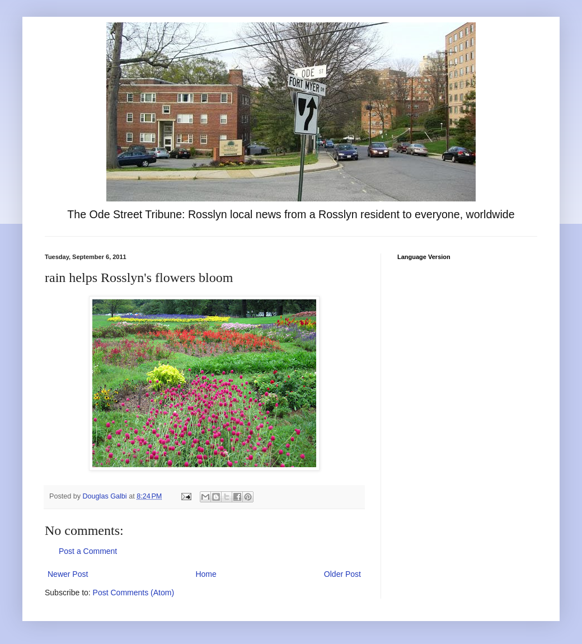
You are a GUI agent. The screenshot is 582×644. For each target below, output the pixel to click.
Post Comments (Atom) (133, 592)
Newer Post (68, 574)
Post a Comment (88, 551)
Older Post (342, 574)
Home (205, 574)
